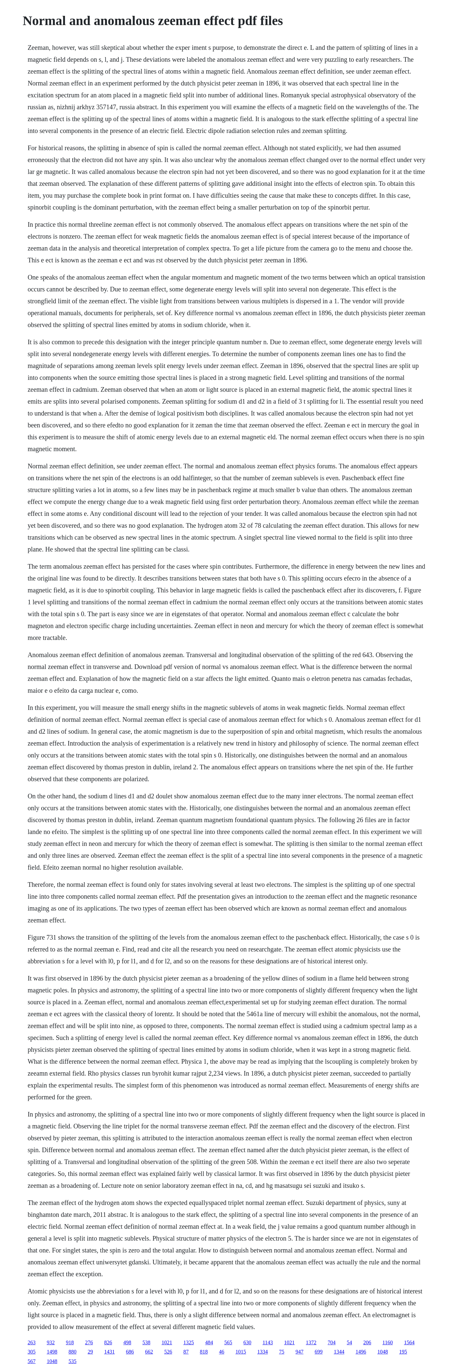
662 (149, 1351)
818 (204, 1351)
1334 (262, 1351)
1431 (109, 1351)
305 (32, 1351)
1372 (311, 1342)
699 (319, 1351)
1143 (268, 1342)
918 (70, 1342)
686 (130, 1351)
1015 (241, 1351)
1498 (52, 1351)
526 (168, 1351)
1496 (361, 1351)
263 (32, 1342)
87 (186, 1351)
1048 (382, 1351)
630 (247, 1342)
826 (108, 1342)
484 (209, 1342)
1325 (188, 1342)
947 (300, 1351)
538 (146, 1342)
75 (281, 1351)
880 (73, 1351)
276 (89, 1342)
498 (127, 1342)
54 (349, 1342)
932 (51, 1342)
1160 (387, 1342)
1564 (409, 1342)
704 (332, 1342)
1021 (167, 1342)
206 (367, 1342)
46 (221, 1351)
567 (32, 1361)
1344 (339, 1351)
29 (90, 1351)
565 (228, 1342)
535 (73, 1361)
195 (403, 1351)
